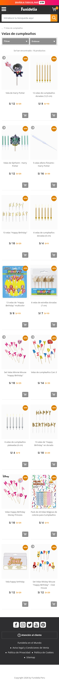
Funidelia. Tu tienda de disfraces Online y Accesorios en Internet (29, 9)
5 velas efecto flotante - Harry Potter (44, 164)
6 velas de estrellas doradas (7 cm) (44, 304)
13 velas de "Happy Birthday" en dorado (43, 444)
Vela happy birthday (15, 581)
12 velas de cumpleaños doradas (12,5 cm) (44, 94)
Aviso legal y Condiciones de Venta (31, 647)
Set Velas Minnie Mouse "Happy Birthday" (15, 374)
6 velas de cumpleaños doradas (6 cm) (43, 234)
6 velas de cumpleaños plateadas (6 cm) (15, 444)
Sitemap (30, 657)
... (2, 28)
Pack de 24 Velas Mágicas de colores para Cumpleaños (44, 513)
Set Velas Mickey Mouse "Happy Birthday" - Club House (44, 584)
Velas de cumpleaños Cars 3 (44, 372)
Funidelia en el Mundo (29, 642)
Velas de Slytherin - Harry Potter (15, 164)
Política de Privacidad (19, 652)
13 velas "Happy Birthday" (15, 232)
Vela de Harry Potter (15, 92)
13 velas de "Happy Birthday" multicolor (15, 304)
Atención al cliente (30, 635)
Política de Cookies (44, 652)
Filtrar (7, 41)
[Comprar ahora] (25, 115)
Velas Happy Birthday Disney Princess (15, 513)
